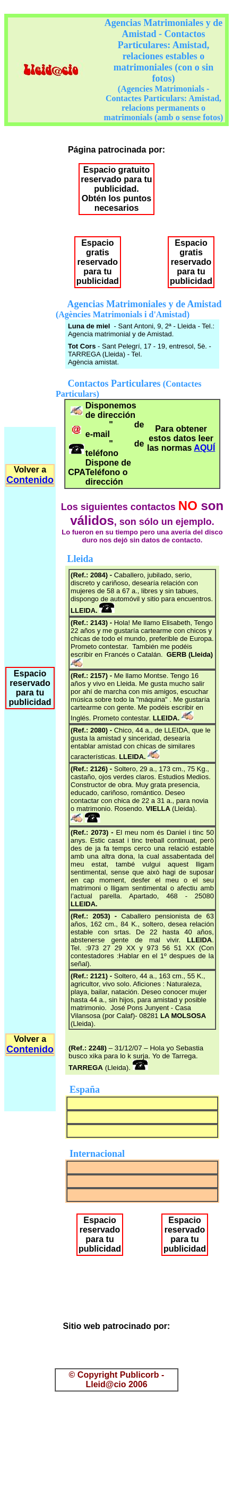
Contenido (30, 480)
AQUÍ (204, 447)
